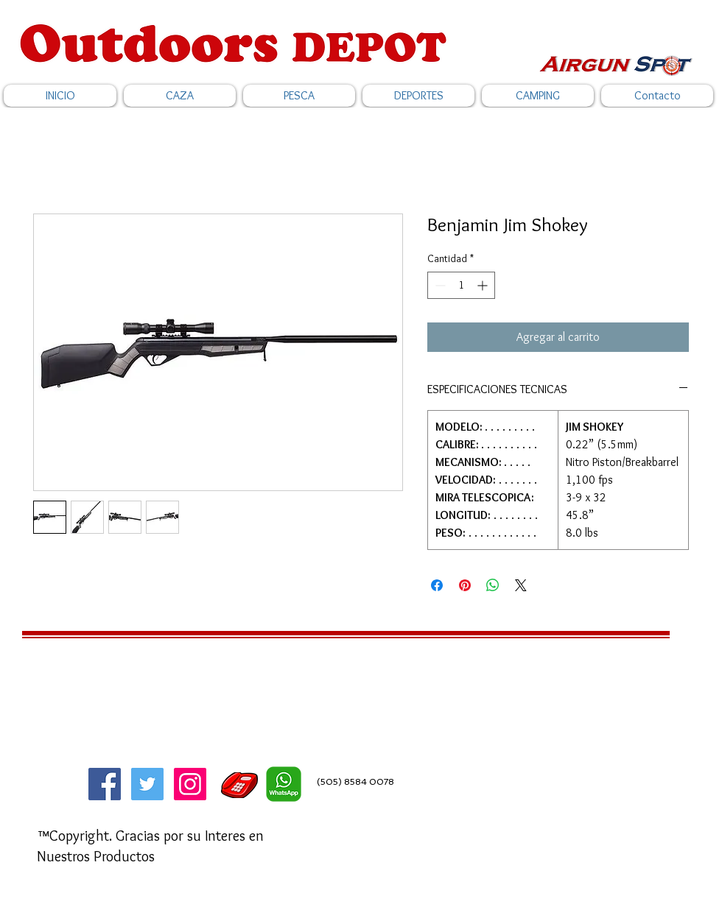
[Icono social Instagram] (190, 784)
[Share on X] (521, 585)
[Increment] (483, 285)
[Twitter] (147, 784)
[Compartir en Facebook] (437, 585)
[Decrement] (439, 285)
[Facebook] (104, 784)
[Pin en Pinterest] (465, 585)
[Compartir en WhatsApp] (493, 585)
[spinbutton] (461, 285)
